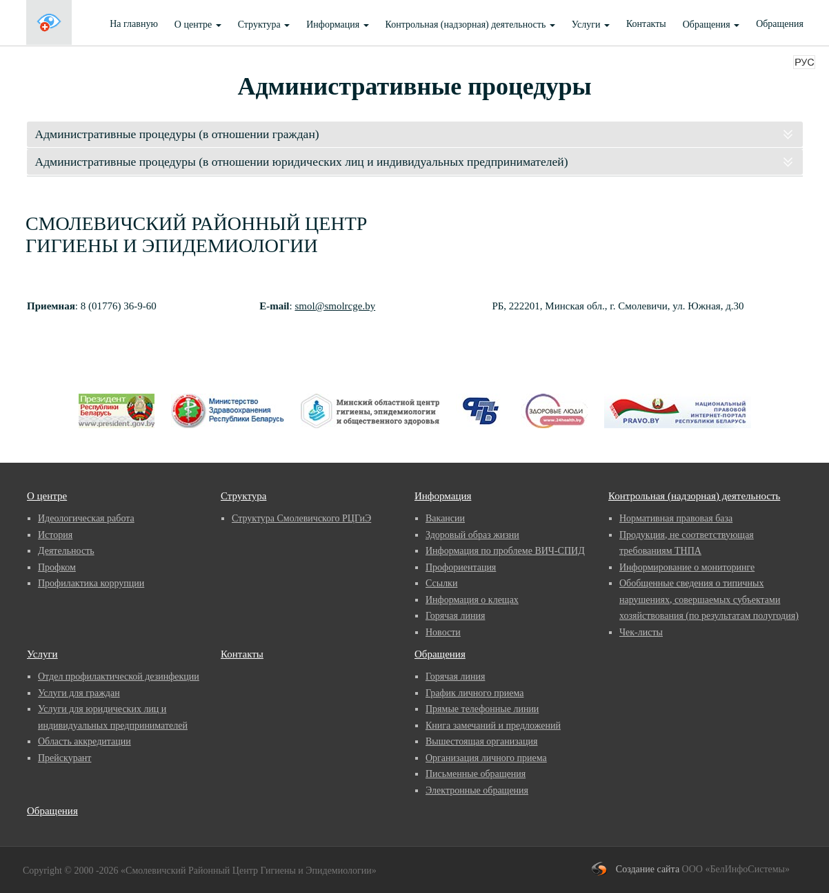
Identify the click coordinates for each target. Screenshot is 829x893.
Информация (337, 24)
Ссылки (441, 583)
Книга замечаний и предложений (493, 725)
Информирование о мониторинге (687, 567)
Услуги (591, 24)
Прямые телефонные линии (482, 709)
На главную (134, 24)
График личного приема (474, 693)
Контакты (646, 24)
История (55, 535)
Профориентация (461, 567)
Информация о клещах (472, 600)
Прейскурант (64, 758)
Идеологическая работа (86, 518)
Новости (443, 632)
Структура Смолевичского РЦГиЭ (301, 518)
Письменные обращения (476, 774)
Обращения (711, 24)
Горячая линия (455, 616)
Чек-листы (641, 632)
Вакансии (445, 518)
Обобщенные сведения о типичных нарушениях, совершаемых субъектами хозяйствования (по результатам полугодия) (709, 599)
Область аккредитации (84, 741)
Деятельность (66, 551)
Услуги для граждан (79, 693)
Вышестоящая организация (481, 741)
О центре (197, 24)
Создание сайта (647, 869)
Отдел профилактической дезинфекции (118, 676)
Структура (264, 24)
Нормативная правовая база (675, 518)
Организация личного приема (486, 758)
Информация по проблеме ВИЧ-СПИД (505, 551)
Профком (57, 567)
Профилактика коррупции (91, 583)
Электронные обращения (477, 790)
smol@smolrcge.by (334, 305)
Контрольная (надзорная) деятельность (470, 24)
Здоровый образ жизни (472, 535)
